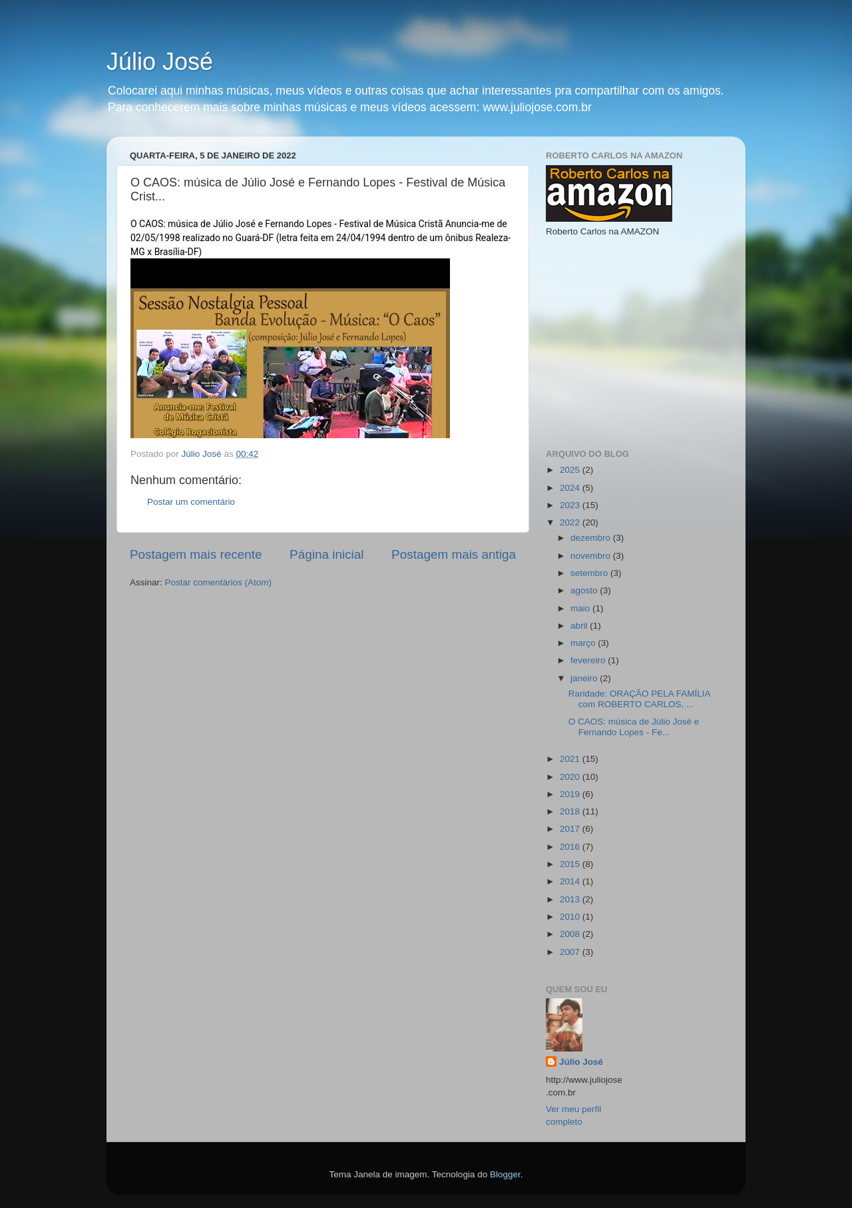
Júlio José (159, 61)
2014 (571, 881)
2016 (571, 847)
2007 (571, 952)
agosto (585, 590)
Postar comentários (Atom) (218, 582)
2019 (571, 794)
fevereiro (589, 660)
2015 (571, 864)
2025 (571, 470)
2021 (571, 759)
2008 (571, 934)
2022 (571, 522)
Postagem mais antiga (453, 554)
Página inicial (326, 554)
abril (580, 626)
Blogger (505, 1174)
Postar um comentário (191, 502)
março (584, 643)
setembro (590, 573)
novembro (591, 556)
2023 (571, 505)
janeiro (585, 678)
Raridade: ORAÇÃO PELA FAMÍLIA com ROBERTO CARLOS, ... (639, 699)
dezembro (591, 538)
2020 (571, 777)
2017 (571, 829)
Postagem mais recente (196, 554)
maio (581, 608)
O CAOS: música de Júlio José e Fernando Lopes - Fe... (634, 727)
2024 (571, 488)
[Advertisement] (646, 341)
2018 (571, 811)
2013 (571, 899)
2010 (571, 917)
